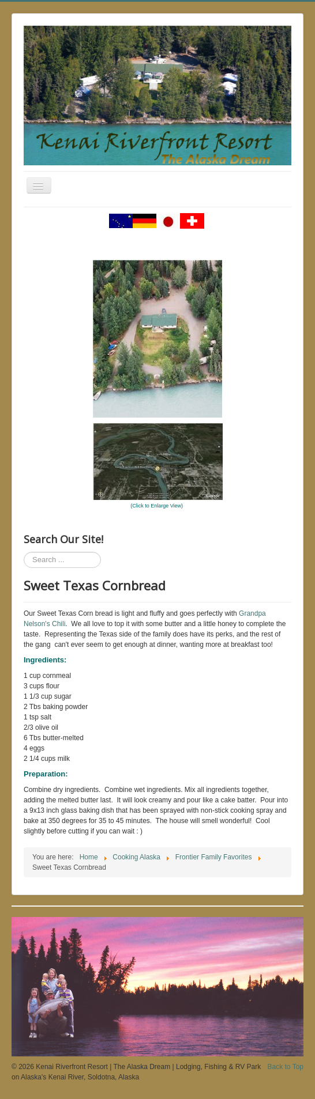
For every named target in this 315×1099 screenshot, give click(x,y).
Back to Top (285, 1067)
